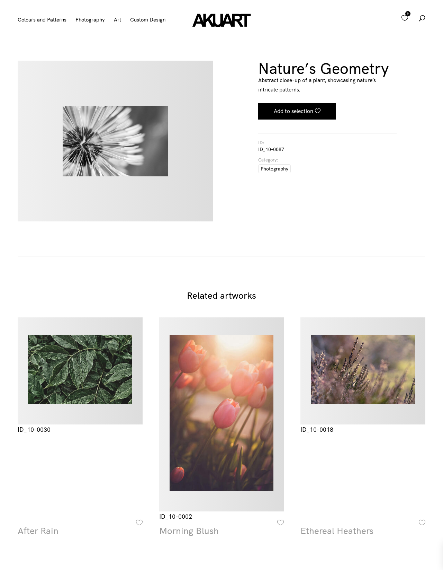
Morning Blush (189, 530)
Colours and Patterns (42, 20)
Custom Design (147, 20)
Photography (90, 20)
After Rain (38, 530)
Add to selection (293, 110)
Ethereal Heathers (336, 530)
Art (117, 20)
